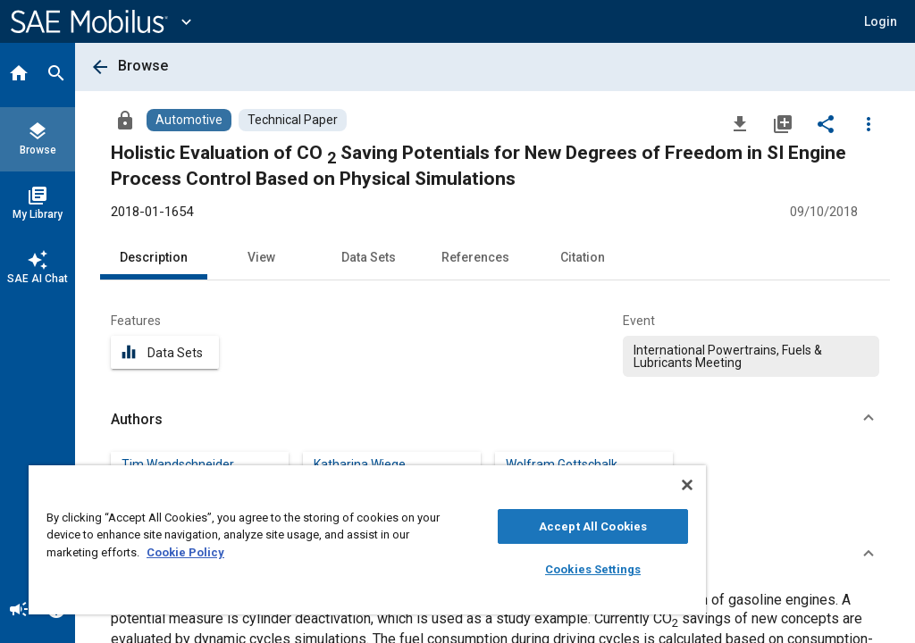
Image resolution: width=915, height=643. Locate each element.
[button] (880, 21)
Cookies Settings (593, 569)
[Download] (740, 123)
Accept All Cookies (593, 526)
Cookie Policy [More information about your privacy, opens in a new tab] (185, 552)
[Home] (19, 75)
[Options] (868, 123)
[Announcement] (19, 611)
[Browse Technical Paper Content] (293, 120)
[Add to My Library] (783, 123)
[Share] (826, 123)
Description (154, 257)
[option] (751, 356)
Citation (582, 257)
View (261, 257)
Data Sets (368, 257)
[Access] (125, 120)
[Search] (56, 75)
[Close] (687, 485)
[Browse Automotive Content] (189, 120)
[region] (367, 539)
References (475, 257)
